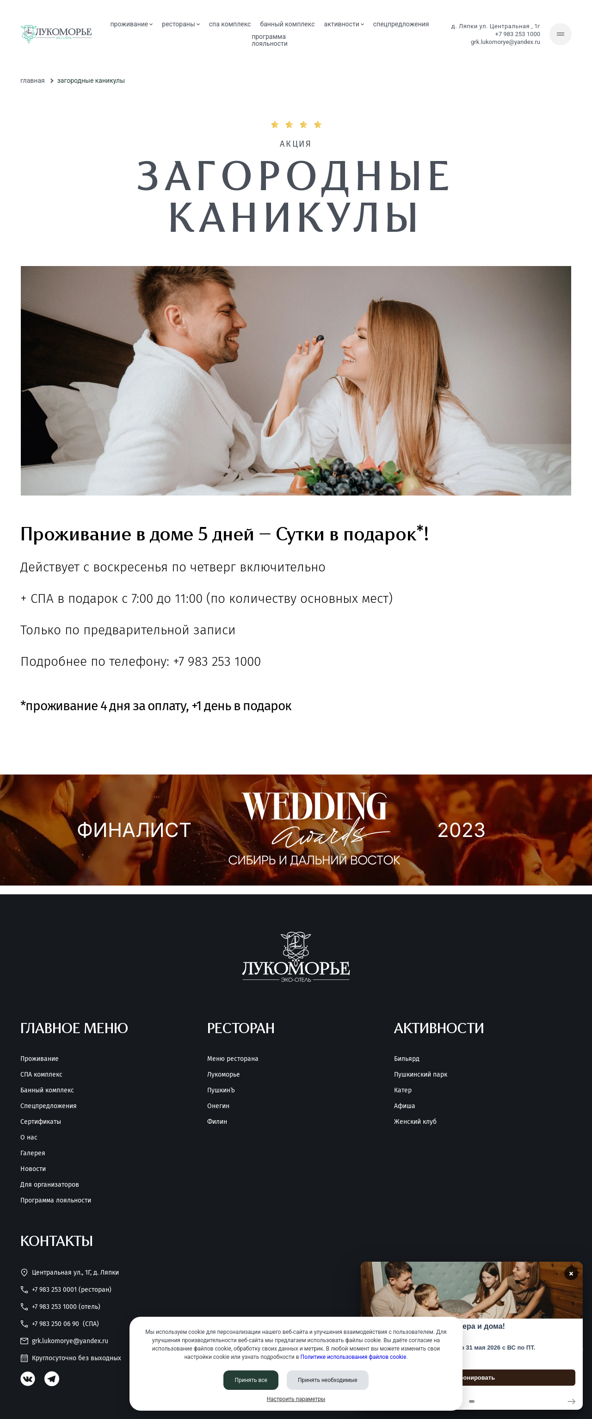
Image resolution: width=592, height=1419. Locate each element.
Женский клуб (415, 1122)
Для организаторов (49, 1185)
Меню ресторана (233, 1059)
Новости (33, 1169)
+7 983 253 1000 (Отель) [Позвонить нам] (60, 1307)
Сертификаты (40, 1122)
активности (344, 24)
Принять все (250, 1380)
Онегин (218, 1106)
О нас (28, 1137)
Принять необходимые (328, 1380)
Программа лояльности (55, 1200)
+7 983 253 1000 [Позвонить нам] (517, 34)
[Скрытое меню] (560, 34)
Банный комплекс (47, 1090)
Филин (217, 1122)
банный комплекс (287, 24)
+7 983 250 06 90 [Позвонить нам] (59, 1324)
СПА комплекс (230, 24)
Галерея (32, 1153)
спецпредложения (401, 24)
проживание (132, 24)
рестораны (180, 24)
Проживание (39, 1059)
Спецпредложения (48, 1106)
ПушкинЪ (221, 1090)
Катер (403, 1090)
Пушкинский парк (420, 1075)
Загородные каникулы (91, 80)
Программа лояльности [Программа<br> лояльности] (270, 40)
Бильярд (406, 1059)
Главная (32, 80)
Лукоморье (223, 1075)
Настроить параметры (296, 1399)
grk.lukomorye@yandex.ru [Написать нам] (505, 41)
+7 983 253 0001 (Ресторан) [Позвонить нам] (65, 1290)
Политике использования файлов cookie (354, 1357)
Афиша (404, 1106)
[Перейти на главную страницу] (56, 34)
